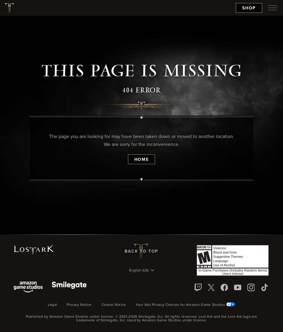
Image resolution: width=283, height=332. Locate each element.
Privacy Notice (79, 305)
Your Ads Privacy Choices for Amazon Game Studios (185, 305)
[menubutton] (272, 8)
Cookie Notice (113, 305)
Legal (52, 305)
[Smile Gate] (69, 287)
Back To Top (141, 251)
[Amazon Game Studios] (28, 287)
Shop (249, 8)
